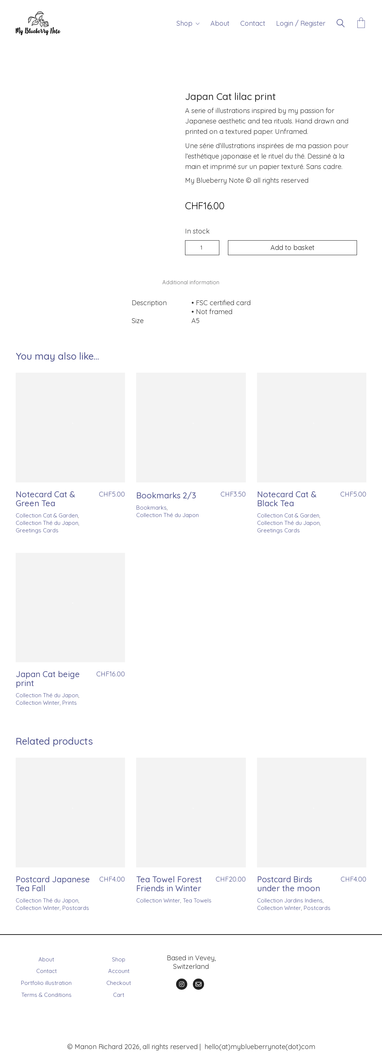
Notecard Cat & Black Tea (286, 497)
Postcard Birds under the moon (288, 882)
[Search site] (340, 24)
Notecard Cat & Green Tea (45, 497)
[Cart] (361, 23)
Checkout (118, 980)
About (46, 956)
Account (118, 968)
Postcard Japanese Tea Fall (53, 882)
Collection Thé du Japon (47, 520)
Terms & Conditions (46, 992)
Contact (46, 968)
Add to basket (292, 247)
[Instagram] (181, 982)
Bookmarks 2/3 (166, 493)
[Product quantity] (202, 247)
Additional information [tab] (190, 281)
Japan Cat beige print (48, 676)
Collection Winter (38, 700)
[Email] (198, 982)
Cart (118, 992)
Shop (118, 956)
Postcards (75, 905)
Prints (69, 700)
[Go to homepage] (38, 23)
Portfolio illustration (46, 980)
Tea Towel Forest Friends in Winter (169, 882)
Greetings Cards (37, 528)
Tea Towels (197, 898)
